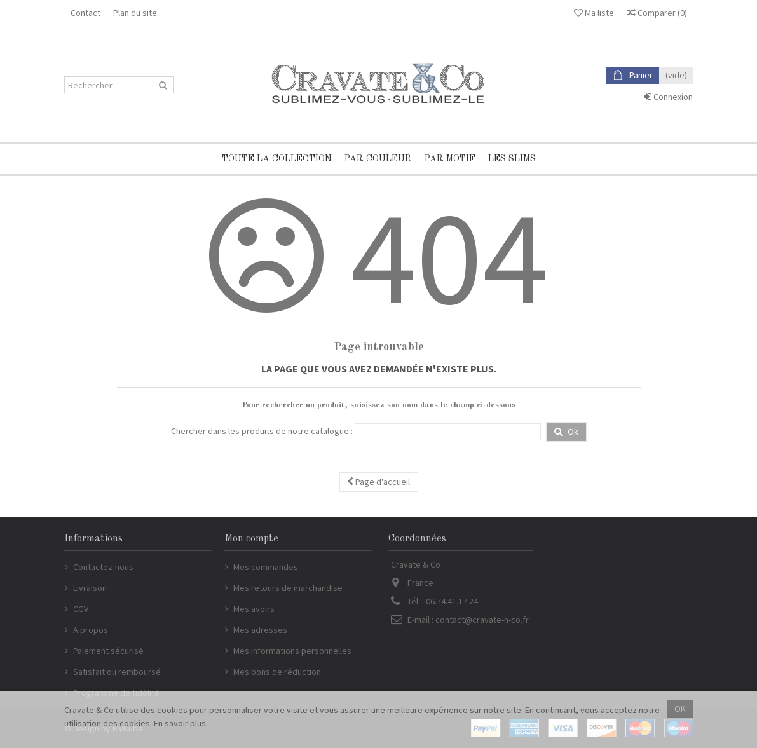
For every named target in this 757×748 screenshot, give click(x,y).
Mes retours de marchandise (288, 588)
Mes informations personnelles (292, 650)
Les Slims (512, 158)
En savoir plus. (181, 723)
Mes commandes (265, 567)
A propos (90, 630)
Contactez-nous (103, 567)
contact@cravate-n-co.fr (482, 619)
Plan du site (135, 12)
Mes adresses (260, 630)
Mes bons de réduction (277, 671)
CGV (80, 609)
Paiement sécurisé (108, 650)
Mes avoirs (254, 609)
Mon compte (251, 539)
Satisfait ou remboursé (117, 671)
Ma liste (594, 12)
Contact (85, 12)
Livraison (90, 588)
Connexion (668, 96)
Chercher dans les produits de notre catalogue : (262, 431)
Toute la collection (277, 158)
